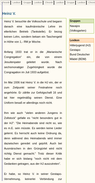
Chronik (5, 2)
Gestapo (75, 49)
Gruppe (27, 2)
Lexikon (16, 2)
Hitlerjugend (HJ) (80, 45)
